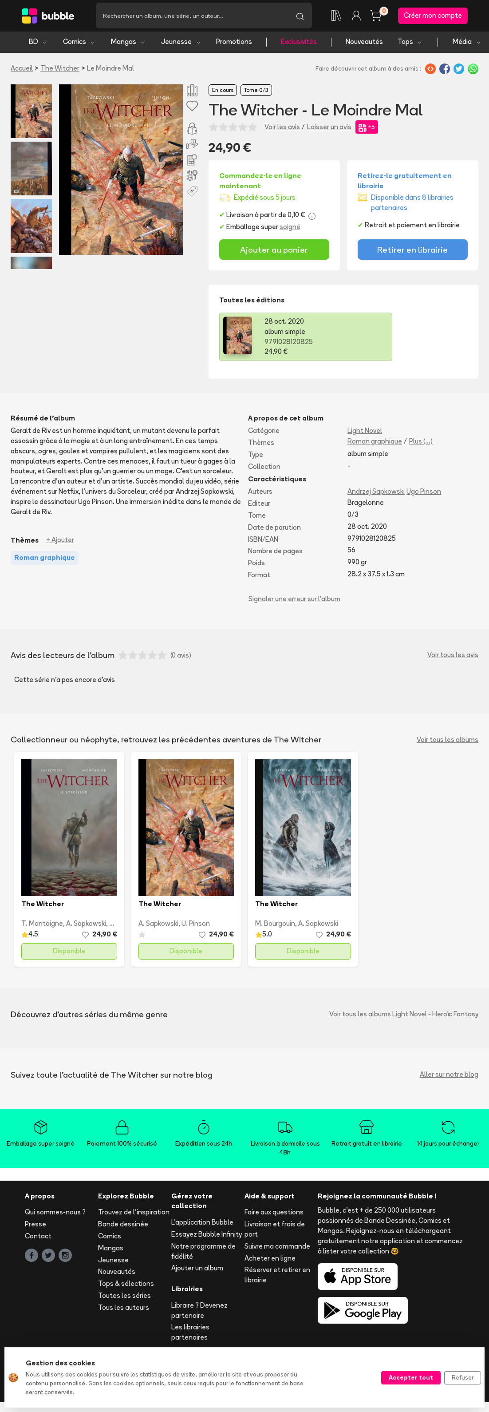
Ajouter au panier (274, 251)
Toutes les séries (124, 1297)
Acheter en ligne (270, 1259)
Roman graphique (374, 442)
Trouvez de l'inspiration (134, 1214)
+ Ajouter (60, 541)
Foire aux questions (274, 1214)
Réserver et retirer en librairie (277, 1276)
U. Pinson (195, 925)
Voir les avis (282, 128)
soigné (290, 228)
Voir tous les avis (452, 656)
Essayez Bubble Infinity (206, 1235)
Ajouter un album (197, 1269)
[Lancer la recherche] (300, 16)
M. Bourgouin (275, 925)
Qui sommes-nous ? (55, 1214)
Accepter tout (411, 1377)
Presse (35, 1226)
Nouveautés (364, 43)
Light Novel (364, 432)
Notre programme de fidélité (203, 1252)
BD (38, 43)
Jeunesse (181, 43)
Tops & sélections (126, 1285)
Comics (79, 43)
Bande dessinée (123, 1226)
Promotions (234, 43)
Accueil (22, 69)
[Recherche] (191, 16)
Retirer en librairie (412, 251)
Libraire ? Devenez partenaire (199, 1311)
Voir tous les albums (447, 741)
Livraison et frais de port (274, 1231)
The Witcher (59, 69)
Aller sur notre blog (449, 1076)
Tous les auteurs (123, 1309)
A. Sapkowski (86, 925)
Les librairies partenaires (190, 1334)
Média (467, 43)
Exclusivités (299, 43)
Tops (410, 43)
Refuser (462, 1377)
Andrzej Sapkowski (376, 493)
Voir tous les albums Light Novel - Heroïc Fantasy (403, 1015)
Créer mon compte (433, 16)
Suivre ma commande (277, 1247)
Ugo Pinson (423, 493)
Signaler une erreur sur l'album (294, 600)
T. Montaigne (42, 925)
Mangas (128, 43)
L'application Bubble (202, 1224)
